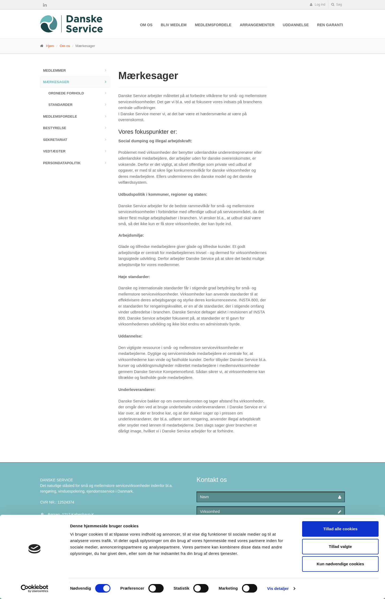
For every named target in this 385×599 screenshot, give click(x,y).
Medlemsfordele (213, 25)
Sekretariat (55, 140)
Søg (336, 4)
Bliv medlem (173, 25)
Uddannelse (296, 25)
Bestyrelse (54, 128)
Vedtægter (54, 151)
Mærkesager (56, 82)
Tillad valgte (340, 546)
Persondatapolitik (61, 163)
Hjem (50, 46)
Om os (146, 25)
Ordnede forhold (66, 93)
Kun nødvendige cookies (340, 564)
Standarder (60, 105)
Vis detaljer (278, 588)
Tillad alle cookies (340, 529)
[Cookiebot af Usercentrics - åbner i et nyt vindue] (34, 589)
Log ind (317, 4)
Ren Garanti (330, 25)
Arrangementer (257, 25)
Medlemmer (54, 70)
